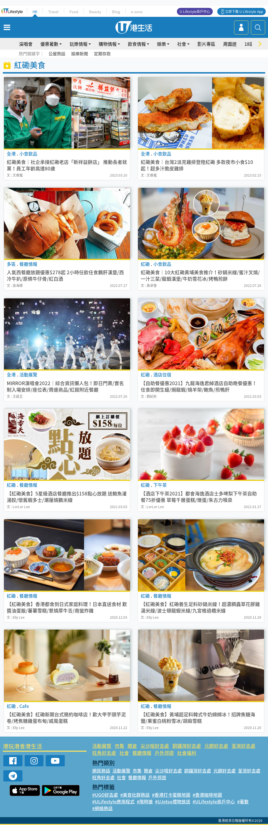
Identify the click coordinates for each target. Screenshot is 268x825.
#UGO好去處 (105, 794)
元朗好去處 (216, 745)
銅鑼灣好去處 (186, 745)
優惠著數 (49, 43)
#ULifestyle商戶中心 (214, 801)
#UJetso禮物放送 (172, 801)
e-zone (136, 11)
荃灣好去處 (243, 745)
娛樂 (161, 43)
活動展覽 (101, 745)
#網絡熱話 (102, 808)
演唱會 (26, 43)
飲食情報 (137, 43)
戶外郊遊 (164, 752)
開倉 (132, 745)
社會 (181, 43)
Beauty (95, 11)
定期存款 (102, 54)
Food (74, 11)
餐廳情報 (141, 752)
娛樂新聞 (79, 54)
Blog (116, 11)
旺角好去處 (104, 752)
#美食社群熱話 (135, 794)
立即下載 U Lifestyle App (244, 11)
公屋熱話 (56, 54)
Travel (53, 11)
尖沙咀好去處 (154, 745)
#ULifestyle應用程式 (113, 801)
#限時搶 (145, 801)
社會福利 (186, 752)
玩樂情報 (78, 43)
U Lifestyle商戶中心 (195, 11)
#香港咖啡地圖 (207, 794)
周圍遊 (230, 43)
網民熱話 (101, 770)
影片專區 (206, 43)
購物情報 (108, 43)
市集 (119, 745)
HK (35, 11)
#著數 (243, 801)
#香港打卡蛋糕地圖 (171, 794)
